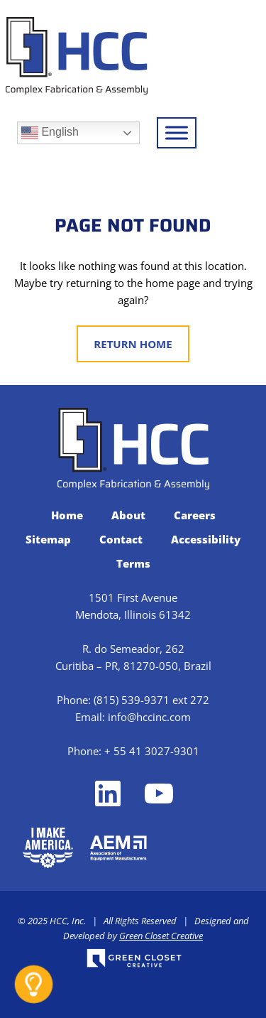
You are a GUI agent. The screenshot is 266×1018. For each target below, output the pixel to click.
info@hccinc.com (149, 717)
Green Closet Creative (161, 935)
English (50, 132)
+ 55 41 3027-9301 (151, 751)
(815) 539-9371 (132, 700)
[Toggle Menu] (176, 132)
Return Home (133, 344)
